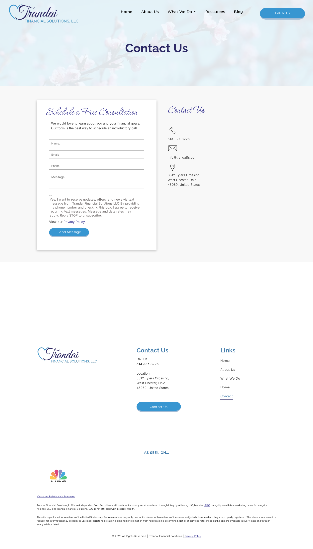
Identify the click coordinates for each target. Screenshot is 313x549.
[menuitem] (126, 12)
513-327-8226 (179, 139)
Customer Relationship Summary (56, 496)
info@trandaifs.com (182, 157)
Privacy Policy (74, 222)
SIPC (207, 505)
